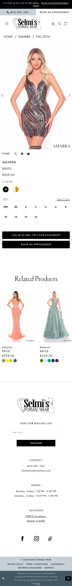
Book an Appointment (36, 244)
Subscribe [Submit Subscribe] (36, 443)
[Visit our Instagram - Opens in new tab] (36, 538)
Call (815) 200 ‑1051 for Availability (36, 235)
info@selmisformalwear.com (36, 470)
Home (8, 37)
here (38, 583)
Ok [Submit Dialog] (68, 578)
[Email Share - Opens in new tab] (28, 153)
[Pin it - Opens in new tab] (22, 153)
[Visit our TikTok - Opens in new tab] (50, 538)
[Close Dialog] (3, 578)
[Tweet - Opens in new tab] (15, 153)
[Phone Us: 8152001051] (18, 12)
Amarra (24, 37)
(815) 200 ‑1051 (36, 465)
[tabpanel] (36, 95)
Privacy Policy (15, 564)
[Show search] (59, 23)
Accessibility (58, 564)
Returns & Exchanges (30, 568)
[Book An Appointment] (54, 12)
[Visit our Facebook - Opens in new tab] (22, 538)
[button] (6, 23)
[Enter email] (36, 432)
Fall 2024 (43, 37)
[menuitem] (18, 12)
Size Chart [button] (63, 199)
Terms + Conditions (37, 564)
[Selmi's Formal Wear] (27, 23)
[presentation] (17, 315)
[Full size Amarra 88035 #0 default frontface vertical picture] (36, 95)
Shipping (49, 568)
